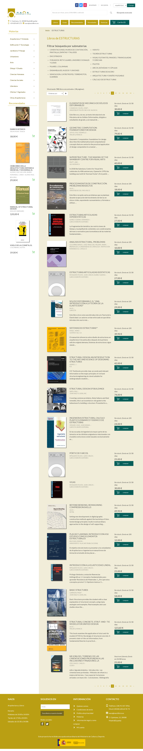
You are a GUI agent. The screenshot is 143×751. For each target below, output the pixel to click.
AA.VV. (71, 188)
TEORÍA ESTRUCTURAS (102, 54)
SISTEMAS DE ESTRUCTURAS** (83, 328)
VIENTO (96, 50)
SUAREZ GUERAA (99, 275)
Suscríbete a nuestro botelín (52, 715)
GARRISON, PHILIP (75, 595)
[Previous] (95, 93)
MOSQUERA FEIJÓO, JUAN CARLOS (81, 275)
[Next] (133, 93)
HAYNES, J (72, 364)
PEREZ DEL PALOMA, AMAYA (97, 245)
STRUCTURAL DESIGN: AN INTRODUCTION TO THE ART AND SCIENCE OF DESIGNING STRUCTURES (89, 359)
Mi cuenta (78, 730)
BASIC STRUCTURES (78, 592)
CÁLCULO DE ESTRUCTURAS (104, 79)
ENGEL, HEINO (74, 331)
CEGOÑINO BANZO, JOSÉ (78, 245)
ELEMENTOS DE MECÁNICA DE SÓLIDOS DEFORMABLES (88, 104)
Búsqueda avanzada (124, 12)
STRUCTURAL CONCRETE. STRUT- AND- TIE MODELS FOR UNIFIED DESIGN (89, 625)
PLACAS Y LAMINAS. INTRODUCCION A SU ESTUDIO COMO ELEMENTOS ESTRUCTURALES (89, 536)
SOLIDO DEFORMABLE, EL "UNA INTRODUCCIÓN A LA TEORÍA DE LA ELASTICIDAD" (86, 303)
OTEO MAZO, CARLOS (76, 665)
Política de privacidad (83, 715)
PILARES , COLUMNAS (59, 66)
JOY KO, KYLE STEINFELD (77, 132)
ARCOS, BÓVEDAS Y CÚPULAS (105, 68)
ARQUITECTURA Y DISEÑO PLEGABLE (108, 75)
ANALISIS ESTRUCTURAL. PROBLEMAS (87, 242)
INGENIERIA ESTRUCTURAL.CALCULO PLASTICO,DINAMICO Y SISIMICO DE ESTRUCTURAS (87, 420)
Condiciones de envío (83, 712)
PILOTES (96, 64)
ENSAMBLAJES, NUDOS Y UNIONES (64, 70)
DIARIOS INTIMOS (17, 129)
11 (119, 93)
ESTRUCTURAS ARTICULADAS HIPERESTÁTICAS (83, 216)
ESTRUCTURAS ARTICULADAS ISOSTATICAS (89, 272)
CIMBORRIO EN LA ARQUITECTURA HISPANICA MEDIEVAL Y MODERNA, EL (22, 168)
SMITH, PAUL (73, 391)
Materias (78, 719)
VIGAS (72, 482)
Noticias (104, 22)
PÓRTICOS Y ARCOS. (78, 453)
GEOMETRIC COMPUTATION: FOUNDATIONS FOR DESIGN (83, 128)
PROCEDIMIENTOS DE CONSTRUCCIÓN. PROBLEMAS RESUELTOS (88, 184)
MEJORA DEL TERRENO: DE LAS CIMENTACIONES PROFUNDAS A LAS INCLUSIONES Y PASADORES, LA (86, 660)
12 (123, 93)
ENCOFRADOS (56, 56)
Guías (64, 22)
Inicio (47, 30)
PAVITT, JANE (73, 162)
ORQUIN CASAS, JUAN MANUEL (79, 425)
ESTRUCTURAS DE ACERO (103, 72)
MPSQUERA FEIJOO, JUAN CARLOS (81, 456)
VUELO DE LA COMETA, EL (21, 245)
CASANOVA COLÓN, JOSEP (78, 108)
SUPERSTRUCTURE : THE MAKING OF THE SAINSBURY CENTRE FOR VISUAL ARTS (89, 158)
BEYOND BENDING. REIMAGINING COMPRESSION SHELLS (85, 506)
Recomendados (77, 22)
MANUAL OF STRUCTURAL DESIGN (21, 208)
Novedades (92, 22)
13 (127, 93)
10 (116, 93)
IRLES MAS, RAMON (75, 541)
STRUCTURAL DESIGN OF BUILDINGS (86, 388)
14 (130, 93)
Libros (55, 22)
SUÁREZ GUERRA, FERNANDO (79, 220)
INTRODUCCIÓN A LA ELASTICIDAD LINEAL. (86, 566)
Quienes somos (80, 708)
